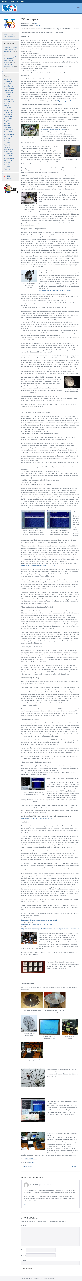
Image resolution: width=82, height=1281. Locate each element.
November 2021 (9, 101)
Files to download (9, 36)
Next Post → (76, 1166)
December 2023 (9, 86)
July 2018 (7, 162)
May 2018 (7, 167)
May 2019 (7, 143)
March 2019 (7, 147)
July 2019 (7, 138)
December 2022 (9, 90)
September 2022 (9, 92)
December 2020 (9, 112)
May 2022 (7, 95)
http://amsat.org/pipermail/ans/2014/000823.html (37, 924)
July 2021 (7, 103)
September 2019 (9, 134)
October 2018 (8, 156)
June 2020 (7, 123)
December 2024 (9, 81)
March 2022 (7, 97)
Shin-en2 (34, 1159)
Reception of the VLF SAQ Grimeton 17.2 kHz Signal (11, 49)
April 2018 (7, 169)
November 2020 (9, 114)
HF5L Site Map (8, 34)
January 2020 (8, 130)
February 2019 (8, 149)
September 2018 (9, 158)
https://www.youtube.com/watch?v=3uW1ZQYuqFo (37, 818)
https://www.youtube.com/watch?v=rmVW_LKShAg (38, 565)
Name (23, 1250)
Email (23, 1255)
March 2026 (7, 79)
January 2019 (8, 151)
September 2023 (9, 88)
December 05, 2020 (45, 1185)
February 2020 (8, 127)
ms (36, 23)
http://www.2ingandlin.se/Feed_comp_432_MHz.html (56, 290)
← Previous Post (26, 1166)
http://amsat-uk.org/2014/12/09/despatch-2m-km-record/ (39, 920)
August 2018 (8, 160)
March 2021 (7, 108)
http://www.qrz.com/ (64, 101)
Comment (25, 1225)
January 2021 (8, 110)
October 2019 (8, 132)
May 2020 (7, 125)
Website (24, 1260)
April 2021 (7, 106)
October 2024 (8, 84)
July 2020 (7, 121)
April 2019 (7, 145)
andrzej (39, 25)
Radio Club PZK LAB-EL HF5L (13, 1)
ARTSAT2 (28, 1159)
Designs (31, 1162)
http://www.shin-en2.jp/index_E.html (53, 129)
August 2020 (8, 119)
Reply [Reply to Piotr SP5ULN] (25, 1204)
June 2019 (7, 140)
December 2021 (8, 99)
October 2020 (8, 116)
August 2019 (8, 136)
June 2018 (7, 164)
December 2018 (8, 154)
